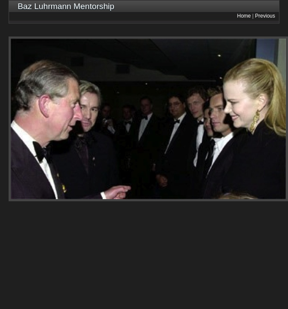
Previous (265, 16)
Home (244, 16)
